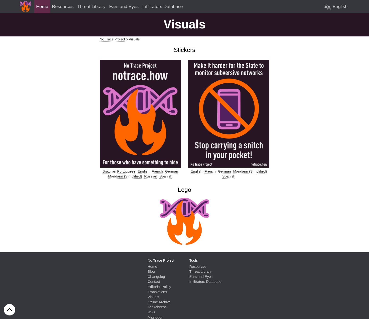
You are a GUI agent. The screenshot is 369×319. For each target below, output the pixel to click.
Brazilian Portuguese (118, 171)
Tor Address (157, 307)
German (171, 171)
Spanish (165, 176)
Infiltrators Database (205, 282)
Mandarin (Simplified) (125, 176)
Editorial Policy (159, 287)
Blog (151, 271)
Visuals (153, 297)
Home (152, 266)
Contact (154, 282)
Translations (157, 292)
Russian (150, 176)
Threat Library (200, 271)
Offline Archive (159, 302)
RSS (151, 312)
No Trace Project (112, 39)
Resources (198, 266)
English (144, 171)
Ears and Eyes (201, 277)
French (157, 171)
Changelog (156, 277)
